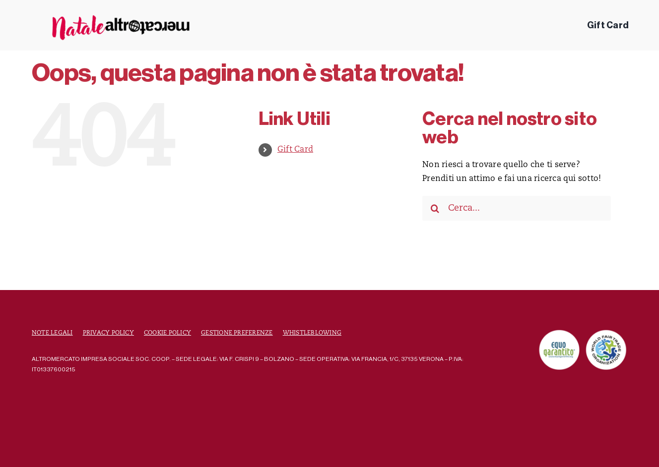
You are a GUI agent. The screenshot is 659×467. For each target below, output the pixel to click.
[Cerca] (434, 208)
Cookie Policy (167, 333)
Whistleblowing (312, 333)
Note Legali (52, 333)
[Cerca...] (516, 208)
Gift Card (295, 150)
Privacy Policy (108, 333)
